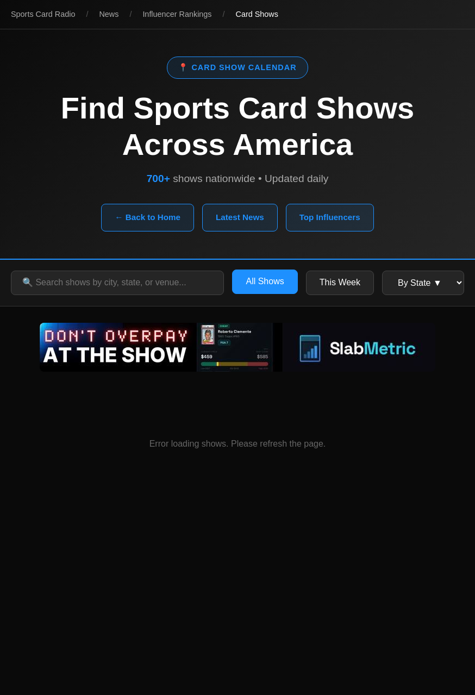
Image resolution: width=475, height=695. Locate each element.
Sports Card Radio (43, 14)
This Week (340, 282)
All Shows (265, 281)
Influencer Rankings (176, 14)
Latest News (240, 217)
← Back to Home (147, 217)
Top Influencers (329, 217)
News (108, 14)
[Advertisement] (237, 597)
